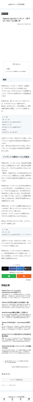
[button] (27, 269)
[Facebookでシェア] (12, 269)
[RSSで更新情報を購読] (24, 276)
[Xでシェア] (5, 269)
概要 (8, 69)
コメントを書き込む (16, 379)
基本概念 (5, 13)
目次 (14, 64)
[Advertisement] (16, 42)
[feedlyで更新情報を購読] (9, 276)
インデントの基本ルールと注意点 (16, 71)
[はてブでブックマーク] (20, 269)
